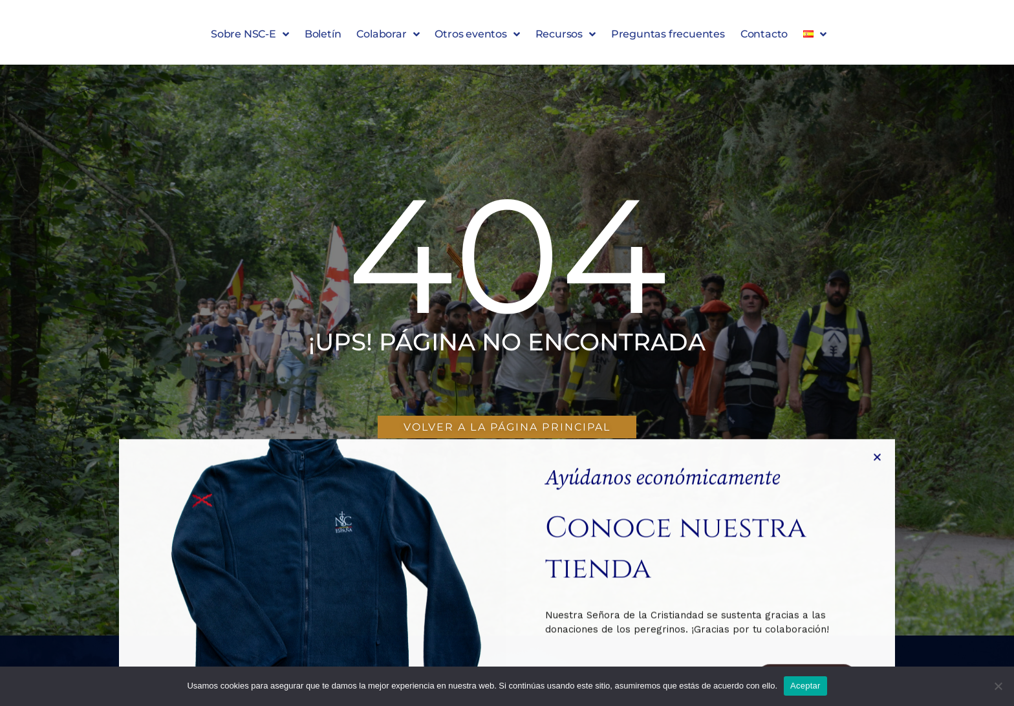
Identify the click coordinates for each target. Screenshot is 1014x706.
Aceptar (805, 685)
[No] (997, 685)
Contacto (764, 37)
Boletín (323, 37)
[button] (877, 612)
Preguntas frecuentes (668, 37)
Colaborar (387, 37)
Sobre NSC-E (250, 37)
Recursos (565, 37)
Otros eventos (477, 37)
